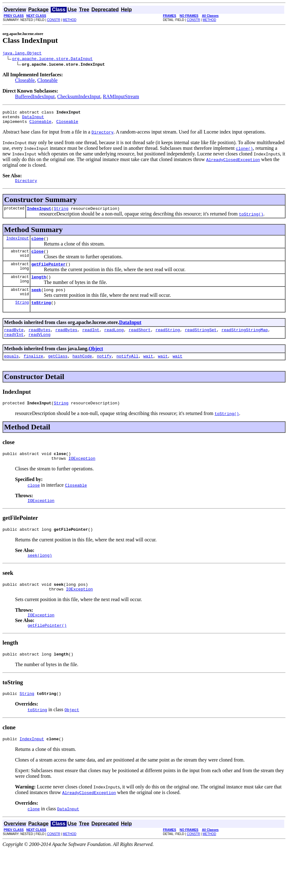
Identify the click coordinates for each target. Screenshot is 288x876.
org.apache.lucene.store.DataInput (52, 59)
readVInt (13, 347)
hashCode (82, 370)
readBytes (39, 342)
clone (37, 245)
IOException (82, 475)
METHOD (69, 20)
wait (148, 370)
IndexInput (39, 214)
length (38, 286)
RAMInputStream (121, 97)
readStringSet (200, 342)
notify (104, 370)
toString (41, 313)
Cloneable (47, 81)
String (61, 214)
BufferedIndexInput (35, 97)
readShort (140, 342)
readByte (13, 342)
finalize (33, 370)
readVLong (39, 347)
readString (168, 342)
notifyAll (127, 370)
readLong (114, 342)
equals (11, 370)
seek (36, 300)
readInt (91, 342)
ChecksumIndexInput (78, 97)
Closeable (25, 81)
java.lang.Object (22, 54)
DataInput (33, 119)
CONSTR (53, 20)
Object (96, 361)
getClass (57, 370)
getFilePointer (48, 272)
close (37, 258)
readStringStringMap (244, 342)
